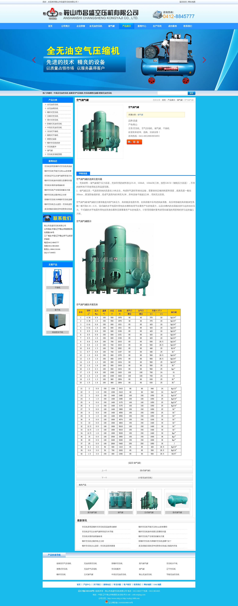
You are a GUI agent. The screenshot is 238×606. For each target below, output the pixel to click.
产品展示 (126, 26)
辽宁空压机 (171, 574)
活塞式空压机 (52, 116)
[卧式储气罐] (145, 470)
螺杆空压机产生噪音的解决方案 (57, 190)
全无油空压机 (96, 26)
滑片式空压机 (52, 120)
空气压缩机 (57, 287)
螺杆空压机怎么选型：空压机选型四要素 (98, 546)
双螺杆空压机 (117, 569)
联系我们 (187, 26)
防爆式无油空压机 (54, 124)
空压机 (59, 563)
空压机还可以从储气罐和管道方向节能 (97, 532)
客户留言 (127, 584)
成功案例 (172, 26)
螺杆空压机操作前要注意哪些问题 (58, 180)
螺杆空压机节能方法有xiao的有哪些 (153, 527)
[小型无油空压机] (145, 478)
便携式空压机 (62, 574)
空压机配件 (51, 147)
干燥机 (57, 310)
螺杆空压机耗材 (53, 143)
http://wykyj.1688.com (131, 598)
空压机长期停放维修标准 (54, 185)
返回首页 (183, 2)
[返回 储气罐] (134, 463)
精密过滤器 (51, 139)
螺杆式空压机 (52, 112)
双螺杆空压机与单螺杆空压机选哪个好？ (155, 541)
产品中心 (87, 584)
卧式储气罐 (177, 512)
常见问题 (117, 584)
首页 (50, 26)
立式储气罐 (149, 512)
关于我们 (97, 584)
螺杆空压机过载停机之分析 (55, 195)
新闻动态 (107, 584)
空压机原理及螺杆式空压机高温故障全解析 (99, 527)
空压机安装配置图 (54, 154)
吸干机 (57, 332)
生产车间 (157, 26)
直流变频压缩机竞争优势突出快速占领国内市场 (158, 546)
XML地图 (157, 584)
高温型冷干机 (172, 563)
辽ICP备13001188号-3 (86, 591)
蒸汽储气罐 (92, 512)
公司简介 (65, 26)
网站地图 (191, 2)
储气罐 (111, 26)
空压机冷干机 (172, 569)
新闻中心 (142, 26)
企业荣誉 (81, 26)
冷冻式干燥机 (52, 131)
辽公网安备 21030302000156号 (121, 603)
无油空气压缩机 (90, 574)
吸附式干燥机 (52, 135)
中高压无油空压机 (54, 127)
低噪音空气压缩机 (64, 569)
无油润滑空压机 (90, 569)
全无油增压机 (52, 108)
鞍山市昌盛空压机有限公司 (55, 226)
